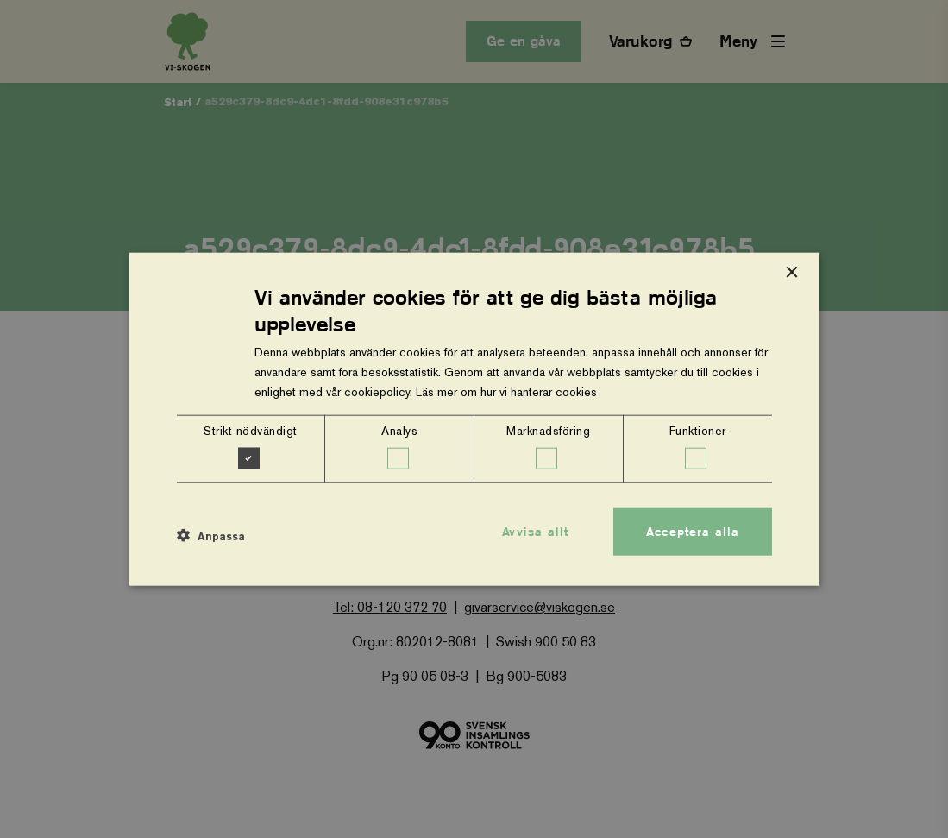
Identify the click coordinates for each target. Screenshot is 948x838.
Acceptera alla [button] (692, 531)
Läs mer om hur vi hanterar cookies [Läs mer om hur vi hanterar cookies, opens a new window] (506, 392)
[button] (211, 536)
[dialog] (474, 419)
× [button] (791, 272)
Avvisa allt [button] (535, 531)
